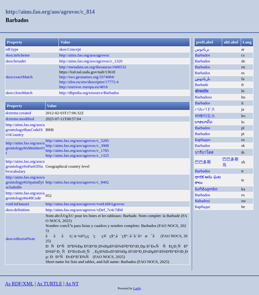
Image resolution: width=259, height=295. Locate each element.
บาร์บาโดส (204, 152)
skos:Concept (70, 49)
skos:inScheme (18, 55)
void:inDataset (17, 204)
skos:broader (16, 61)
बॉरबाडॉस (202, 91)
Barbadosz (203, 97)
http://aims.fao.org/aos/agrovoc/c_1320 (90, 61)
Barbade (201, 84)
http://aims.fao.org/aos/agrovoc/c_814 (50, 12)
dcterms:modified (20, 118)
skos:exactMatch (19, 77)
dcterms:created (18, 113)
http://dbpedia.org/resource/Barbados (89, 92)
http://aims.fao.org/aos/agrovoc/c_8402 (77, 182)
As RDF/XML (19, 283)
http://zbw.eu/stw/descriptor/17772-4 (89, 81)
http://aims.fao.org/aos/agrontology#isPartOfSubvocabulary (25, 166)
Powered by (125, 288)
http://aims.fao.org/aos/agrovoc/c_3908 (77, 145)
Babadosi (202, 200)
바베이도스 (205, 115)
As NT (72, 283)
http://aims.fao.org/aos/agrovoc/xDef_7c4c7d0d (84, 209)
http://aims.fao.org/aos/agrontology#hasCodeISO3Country (25, 129)
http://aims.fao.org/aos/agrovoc (84, 55)
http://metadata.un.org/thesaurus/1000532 (92, 67)
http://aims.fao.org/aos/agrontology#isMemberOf (25, 148)
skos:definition (17, 209)
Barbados (202, 55)
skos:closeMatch (19, 92)
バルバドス (205, 109)
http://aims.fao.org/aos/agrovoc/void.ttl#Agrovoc (85, 204)
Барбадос (203, 139)
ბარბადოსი (206, 189)
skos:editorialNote (20, 238)
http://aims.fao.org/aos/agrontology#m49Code (25, 195)
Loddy (137, 288)
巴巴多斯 (203, 162)
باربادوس (202, 78)
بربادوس (202, 49)
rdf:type (12, 49)
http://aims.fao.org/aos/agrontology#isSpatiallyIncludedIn (25, 182)
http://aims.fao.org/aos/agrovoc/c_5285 (77, 140)
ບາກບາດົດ (204, 122)
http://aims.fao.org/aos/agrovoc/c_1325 (77, 155)
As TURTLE (49, 283)
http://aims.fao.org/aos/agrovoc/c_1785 (77, 150)
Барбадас (202, 206)
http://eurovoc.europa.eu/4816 (83, 86)
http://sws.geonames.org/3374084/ (87, 77)
